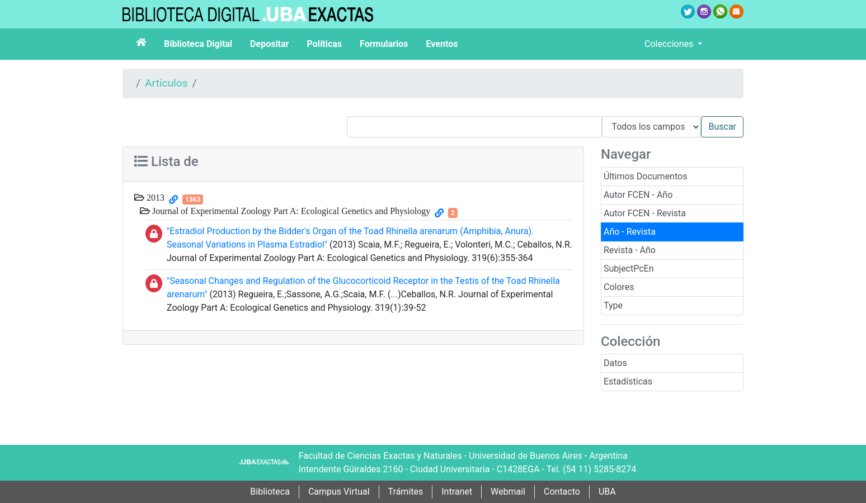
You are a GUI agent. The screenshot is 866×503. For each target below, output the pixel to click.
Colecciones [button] (669, 44)
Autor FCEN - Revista (645, 213)
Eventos (442, 44)
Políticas (324, 44)
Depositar (269, 44)
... (394, 294)
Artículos (166, 83)
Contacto (562, 491)
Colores (619, 287)
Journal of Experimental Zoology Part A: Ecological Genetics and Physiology (290, 210)
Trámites (405, 491)
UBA (607, 491)
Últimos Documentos (645, 176)
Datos (615, 363)
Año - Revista (630, 231)
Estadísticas (628, 381)
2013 (154, 197)
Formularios (384, 44)
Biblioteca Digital (198, 44)
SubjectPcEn (629, 268)
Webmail (508, 491)
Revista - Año (630, 250)
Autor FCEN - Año (638, 194)
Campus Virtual (339, 491)
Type (613, 305)
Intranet (456, 491)
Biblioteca (270, 491)
